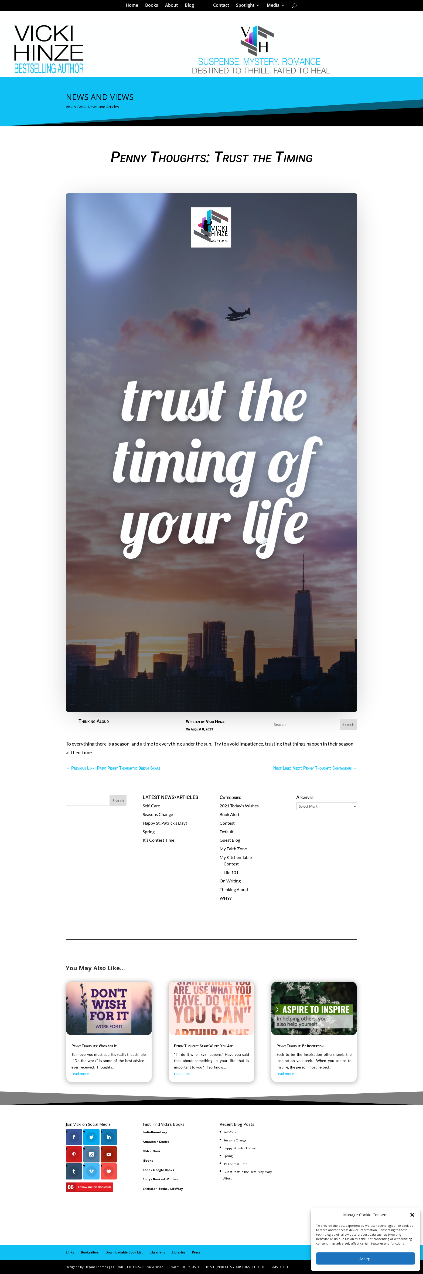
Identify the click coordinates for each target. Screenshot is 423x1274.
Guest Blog (230, 839)
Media (271, 6)
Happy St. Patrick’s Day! (165, 822)
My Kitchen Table (236, 857)
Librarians (157, 1252)
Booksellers (90, 1252)
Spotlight (243, 6)
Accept (365, 1258)
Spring (149, 831)
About (173, 6)
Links (70, 1252)
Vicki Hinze (215, 721)
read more (80, 1073)
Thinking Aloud (94, 721)
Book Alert (230, 814)
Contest (227, 822)
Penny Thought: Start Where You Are (203, 1046)
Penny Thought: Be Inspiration (300, 1046)
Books (153, 6)
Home (134, 6)
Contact (219, 6)
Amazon (149, 1142)
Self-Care (151, 805)
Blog (191, 6)
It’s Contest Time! (159, 839)
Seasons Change (158, 814)
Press (196, 1252)
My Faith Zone (233, 848)
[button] (412, 1215)
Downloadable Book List (124, 1252)
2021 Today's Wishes (239, 805)
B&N (146, 1151)
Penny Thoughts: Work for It (94, 1046)
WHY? (225, 898)
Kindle (164, 1142)
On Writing (230, 880)
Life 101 (231, 872)
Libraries (178, 1252)
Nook (156, 1151)
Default (227, 831)
